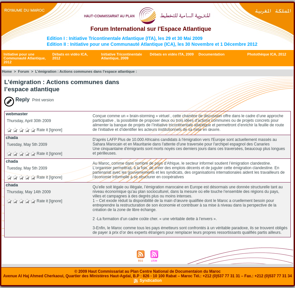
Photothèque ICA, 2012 (266, 54)
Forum (23, 71)
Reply (17, 99)
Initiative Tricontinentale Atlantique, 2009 (121, 56)
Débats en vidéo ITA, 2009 (172, 54)
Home (7, 71)
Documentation (211, 54)
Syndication (151, 280)
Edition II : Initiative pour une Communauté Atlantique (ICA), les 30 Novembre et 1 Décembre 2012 (152, 44)
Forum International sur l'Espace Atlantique (150, 29)
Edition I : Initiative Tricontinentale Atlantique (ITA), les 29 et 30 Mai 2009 (124, 38)
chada (12, 137)
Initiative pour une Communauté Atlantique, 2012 (25, 58)
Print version (43, 100)
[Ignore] (55, 130)
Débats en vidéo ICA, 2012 (70, 56)
